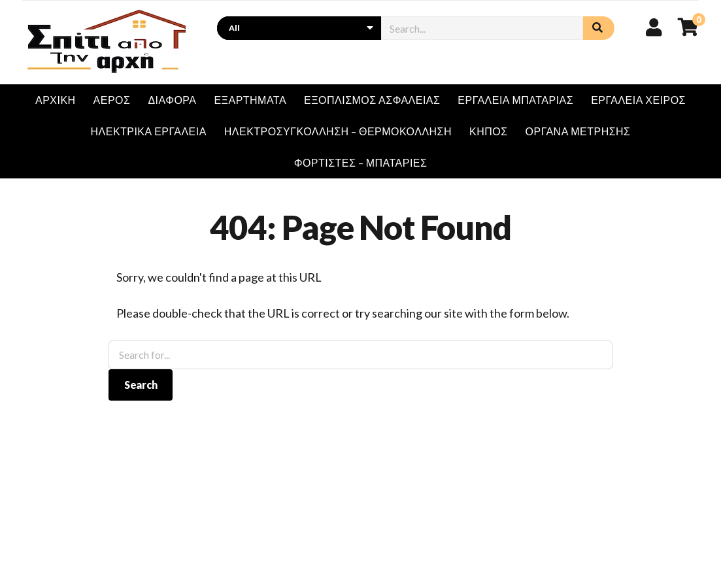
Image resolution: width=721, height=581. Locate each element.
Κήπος (488, 131)
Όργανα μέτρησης (578, 131)
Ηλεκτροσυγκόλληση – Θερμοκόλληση (338, 131)
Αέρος (112, 99)
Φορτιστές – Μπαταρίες (361, 162)
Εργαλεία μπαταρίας (515, 99)
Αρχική (55, 99)
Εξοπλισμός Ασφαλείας (372, 99)
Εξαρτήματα (250, 99)
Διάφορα (172, 99)
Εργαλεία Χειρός (638, 99)
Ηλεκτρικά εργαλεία (149, 131)
